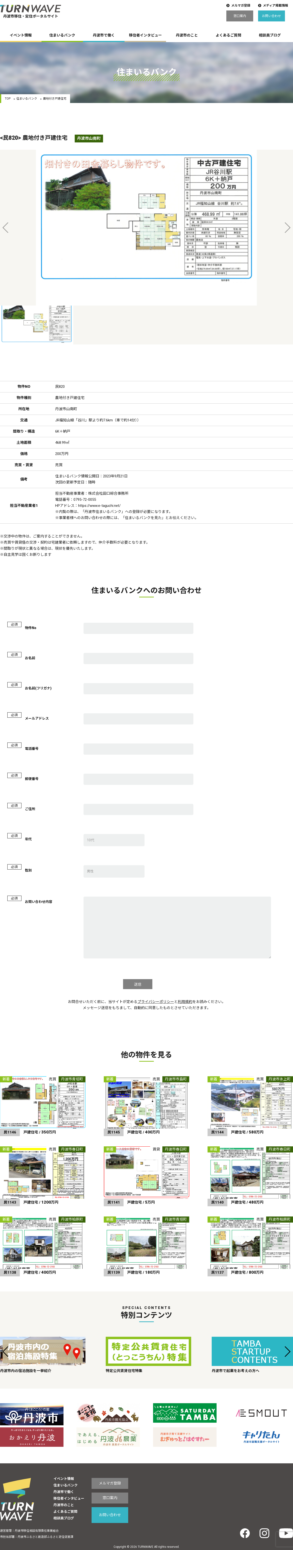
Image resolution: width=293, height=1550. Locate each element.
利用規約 (185, 1002)
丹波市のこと (187, 35)
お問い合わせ (271, 16)
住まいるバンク (62, 35)
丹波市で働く (104, 35)
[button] (5, 1351)
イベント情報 (21, 35)
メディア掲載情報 (275, 5)
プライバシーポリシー (155, 1002)
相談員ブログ (270, 35)
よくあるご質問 (228, 35)
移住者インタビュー (145, 35)
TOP (7, 98)
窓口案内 (239, 16)
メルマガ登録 (240, 5)
